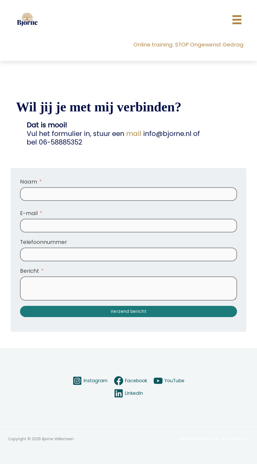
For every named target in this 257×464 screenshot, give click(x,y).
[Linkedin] (128, 393)
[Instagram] (89, 380)
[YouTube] (170, 380)
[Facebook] (130, 380)
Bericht (29, 271)
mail (133, 133)
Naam (28, 181)
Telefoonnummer (43, 242)
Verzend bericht (128, 311)
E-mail (29, 213)
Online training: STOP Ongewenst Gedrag (188, 44)
